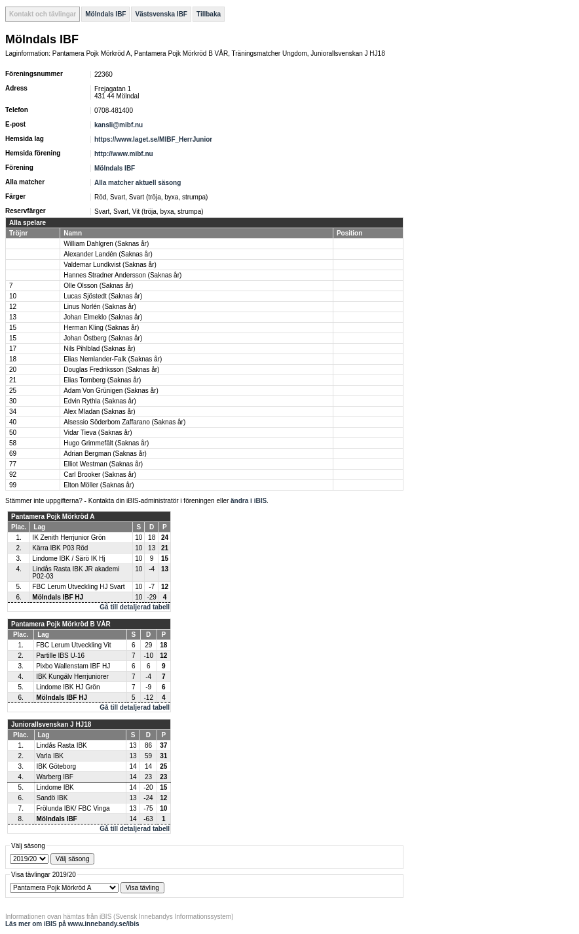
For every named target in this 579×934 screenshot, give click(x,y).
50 (12, 432)
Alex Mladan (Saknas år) (100, 411)
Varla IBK (50, 756)
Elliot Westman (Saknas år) (103, 464)
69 (12, 453)
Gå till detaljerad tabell (135, 607)
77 (12, 464)
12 (12, 306)
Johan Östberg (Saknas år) (103, 338)
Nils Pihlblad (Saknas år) (100, 348)
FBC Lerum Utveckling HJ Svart (78, 586)
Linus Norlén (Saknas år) (100, 306)
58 (12, 443)
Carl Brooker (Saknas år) (100, 474)
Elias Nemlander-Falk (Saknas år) (113, 359)
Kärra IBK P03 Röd (60, 548)
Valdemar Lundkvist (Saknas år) (110, 264)
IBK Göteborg (57, 766)
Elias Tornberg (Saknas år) (102, 380)
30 (12, 401)
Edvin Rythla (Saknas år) (100, 401)
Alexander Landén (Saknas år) (108, 254)
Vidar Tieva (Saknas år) (98, 432)
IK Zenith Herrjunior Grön (68, 537)
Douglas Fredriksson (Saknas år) (111, 369)
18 (12, 359)
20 (12, 369)
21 (12, 380)
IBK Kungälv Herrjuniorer (72, 676)
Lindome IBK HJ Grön (68, 687)
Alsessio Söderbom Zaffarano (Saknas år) (124, 422)
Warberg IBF (55, 777)
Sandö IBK (52, 798)
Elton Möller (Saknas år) (99, 485)
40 (12, 422)
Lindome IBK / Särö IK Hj (68, 558)
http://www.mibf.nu (123, 153)
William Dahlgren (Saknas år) (106, 243)
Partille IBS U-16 (60, 655)
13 (12, 317)
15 (12, 327)
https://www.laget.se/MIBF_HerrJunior (153, 139)
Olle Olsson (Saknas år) (98, 285)
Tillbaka (208, 14)
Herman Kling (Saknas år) (101, 327)
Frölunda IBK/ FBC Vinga (73, 808)
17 (12, 348)
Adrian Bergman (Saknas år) (105, 453)
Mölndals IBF (105, 14)
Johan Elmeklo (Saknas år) (103, 317)
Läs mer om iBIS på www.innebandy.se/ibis (72, 923)
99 (12, 485)
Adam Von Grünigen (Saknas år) (111, 390)
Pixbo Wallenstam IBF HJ (73, 666)
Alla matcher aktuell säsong (137, 182)
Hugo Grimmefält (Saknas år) (106, 443)
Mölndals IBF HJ (57, 597)
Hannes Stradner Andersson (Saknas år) (122, 275)
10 (12, 296)
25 (12, 390)
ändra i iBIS (249, 500)
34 (12, 411)
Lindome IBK (55, 787)
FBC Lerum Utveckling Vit (73, 645)
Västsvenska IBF (161, 14)
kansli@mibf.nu (118, 125)
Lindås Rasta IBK (62, 745)
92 (12, 474)
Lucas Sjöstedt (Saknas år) (103, 296)
